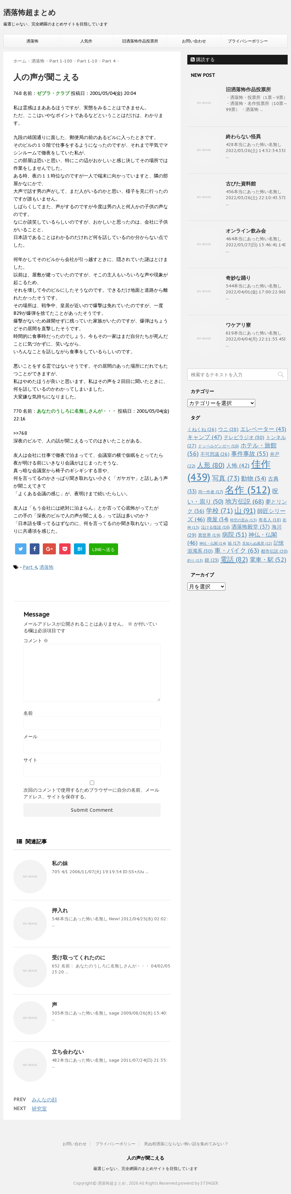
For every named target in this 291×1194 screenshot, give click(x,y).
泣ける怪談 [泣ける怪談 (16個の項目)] (215, 527)
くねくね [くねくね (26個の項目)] (201, 429)
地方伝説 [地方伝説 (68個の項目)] (244, 501)
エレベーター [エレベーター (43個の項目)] (263, 429)
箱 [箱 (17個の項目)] (234, 543)
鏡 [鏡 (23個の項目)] (212, 560)
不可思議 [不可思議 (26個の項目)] (214, 454)
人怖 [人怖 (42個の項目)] (238, 465)
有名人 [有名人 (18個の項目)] (270, 519)
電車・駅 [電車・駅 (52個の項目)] (268, 559)
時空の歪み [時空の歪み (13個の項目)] (243, 520)
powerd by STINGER (198, 1183)
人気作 (86, 40)
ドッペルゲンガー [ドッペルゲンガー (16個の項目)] (218, 445)
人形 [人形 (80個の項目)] (210, 465)
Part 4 (30, 567)
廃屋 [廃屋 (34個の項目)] (217, 519)
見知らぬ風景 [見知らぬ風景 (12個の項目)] (257, 543)
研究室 (39, 1108)
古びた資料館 (241, 183)
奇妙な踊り (238, 278)
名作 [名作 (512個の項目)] (248, 489)
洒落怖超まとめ (29, 12)
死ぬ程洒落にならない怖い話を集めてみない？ (186, 1143)
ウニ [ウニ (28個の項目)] (228, 429)
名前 (28, 713)
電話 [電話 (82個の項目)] (234, 559)
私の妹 (60, 863)
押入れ (60, 910)
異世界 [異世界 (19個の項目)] (209, 535)
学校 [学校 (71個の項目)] (219, 510)
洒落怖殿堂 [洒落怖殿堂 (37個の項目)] (250, 526)
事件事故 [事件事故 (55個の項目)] (249, 453)
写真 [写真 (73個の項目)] (225, 478)
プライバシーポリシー (248, 40)
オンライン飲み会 (246, 231)
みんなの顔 (44, 1099)
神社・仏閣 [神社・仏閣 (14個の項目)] (212, 543)
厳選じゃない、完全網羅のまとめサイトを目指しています (145, 1168)
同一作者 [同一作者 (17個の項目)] (210, 491)
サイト (30, 760)
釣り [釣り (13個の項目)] (195, 560)
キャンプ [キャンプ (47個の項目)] (204, 437)
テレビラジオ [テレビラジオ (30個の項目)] (244, 437)
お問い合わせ (194, 40)
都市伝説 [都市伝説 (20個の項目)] (274, 551)
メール (30, 737)
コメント (35, 641)
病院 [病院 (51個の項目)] (234, 534)
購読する (203, 59)
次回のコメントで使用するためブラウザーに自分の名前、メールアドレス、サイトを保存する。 (91, 793)
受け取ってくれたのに (78, 957)
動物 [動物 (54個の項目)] (253, 478)
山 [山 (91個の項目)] (245, 510)
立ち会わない (68, 1051)
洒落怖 (32, 40)
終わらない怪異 (243, 136)
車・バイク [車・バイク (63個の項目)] (236, 550)
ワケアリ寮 (238, 325)
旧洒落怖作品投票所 (140, 40)
